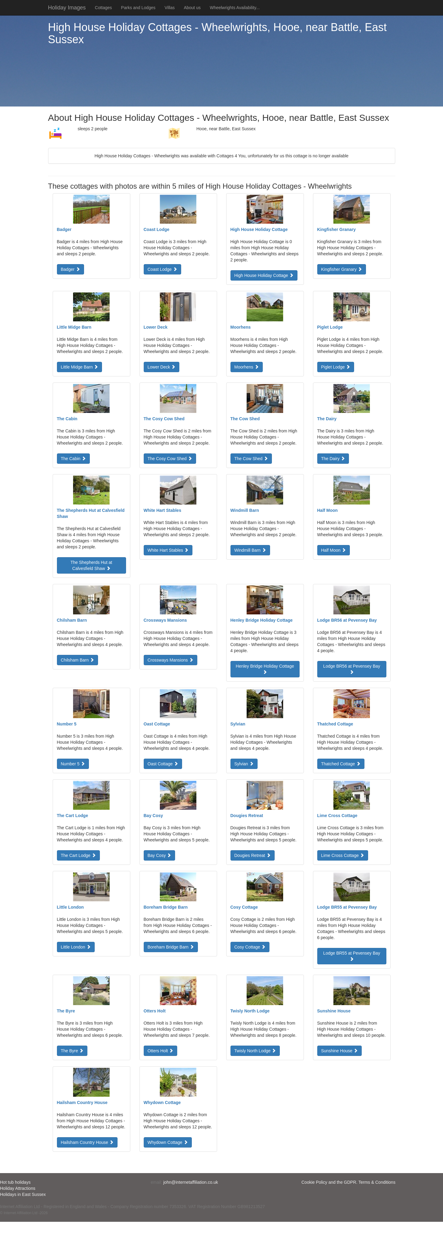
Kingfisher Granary (341, 269)
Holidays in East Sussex (23, 1194)
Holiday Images (67, 8)
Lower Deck (162, 367)
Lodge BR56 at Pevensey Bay (351, 669)
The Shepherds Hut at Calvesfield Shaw (91, 565)
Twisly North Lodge (255, 1050)
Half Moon (333, 550)
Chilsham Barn (77, 660)
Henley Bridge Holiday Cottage (265, 669)
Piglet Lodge (335, 367)
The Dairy (333, 458)
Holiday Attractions (17, 1188)
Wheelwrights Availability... (235, 7)
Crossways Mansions (170, 660)
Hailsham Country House (87, 1142)
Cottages (103, 7)
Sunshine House (339, 1050)
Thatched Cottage (340, 763)
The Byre (72, 1050)
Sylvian (244, 763)
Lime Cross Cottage (342, 855)
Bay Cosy (159, 855)
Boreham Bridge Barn (171, 947)
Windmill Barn (250, 550)
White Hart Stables (168, 550)
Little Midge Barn (79, 367)
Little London (76, 947)
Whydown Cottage (168, 1142)
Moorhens (246, 367)
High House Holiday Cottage (264, 275)
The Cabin (73, 458)
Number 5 (73, 763)
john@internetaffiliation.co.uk (190, 1182)
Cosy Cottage (250, 947)
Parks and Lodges (138, 7)
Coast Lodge (162, 269)
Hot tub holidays (15, 1182)
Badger (70, 269)
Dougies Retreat (252, 855)
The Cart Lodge (78, 855)
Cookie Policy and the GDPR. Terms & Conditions (348, 1182)
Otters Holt (161, 1050)
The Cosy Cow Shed (170, 458)
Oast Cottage (163, 763)
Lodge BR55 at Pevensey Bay (351, 956)
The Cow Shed (251, 458)
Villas (169, 7)
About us (192, 7)
